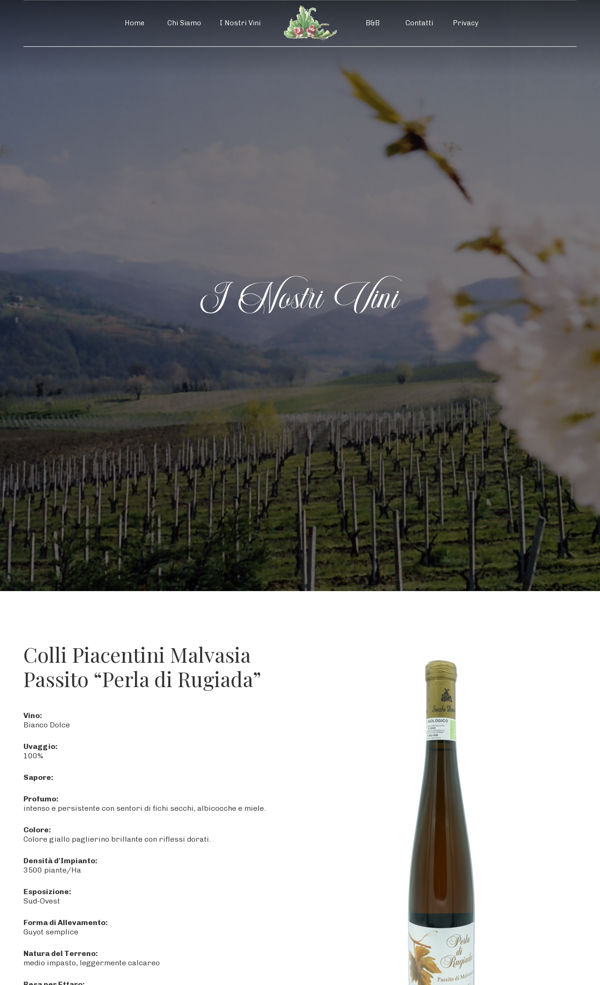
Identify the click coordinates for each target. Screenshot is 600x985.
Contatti (419, 23)
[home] (310, 23)
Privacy (466, 23)
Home (134, 23)
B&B (373, 23)
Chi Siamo (184, 23)
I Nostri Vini (240, 23)
